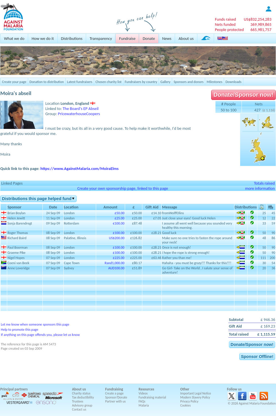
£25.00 (120, 218)
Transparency (101, 38)
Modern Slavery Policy (195, 397)
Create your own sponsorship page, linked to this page (122, 188)
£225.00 (118, 258)
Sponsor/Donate (116, 397)
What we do (14, 38)
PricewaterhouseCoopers (79, 113)
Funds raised (225, 19)
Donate (149, 38)
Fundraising (114, 389)
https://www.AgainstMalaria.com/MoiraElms (79, 168)
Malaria (144, 405)
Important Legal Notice (195, 393)
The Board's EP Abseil (81, 108)
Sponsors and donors (188, 82)
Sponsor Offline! (257, 356)
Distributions (72, 38)
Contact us (79, 409)
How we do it (43, 38)
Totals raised (264, 183)
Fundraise (127, 38)
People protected (229, 29)
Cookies (185, 405)
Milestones (214, 82)
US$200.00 (117, 238)
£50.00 (120, 213)
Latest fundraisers (79, 82)
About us (185, 38)
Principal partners (14, 389)
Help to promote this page (19, 329)
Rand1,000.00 (115, 263)
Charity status (81, 393)
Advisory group (82, 405)
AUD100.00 (116, 268)
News (166, 38)
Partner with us (115, 401)
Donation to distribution (47, 82)
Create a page (114, 393)
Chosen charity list (109, 82)
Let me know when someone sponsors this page (35, 324)
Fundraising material (152, 397)
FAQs (142, 401)
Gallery (165, 82)
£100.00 (118, 233)
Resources (146, 389)
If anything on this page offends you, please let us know (40, 334)
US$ (257, 19)
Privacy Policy (189, 401)
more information (260, 188)
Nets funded (225, 24)
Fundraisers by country (141, 82)
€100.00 (118, 223)
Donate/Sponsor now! (243, 95)
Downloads (234, 82)
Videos (143, 393)
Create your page (14, 82)
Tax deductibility (83, 397)
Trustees (77, 401)
